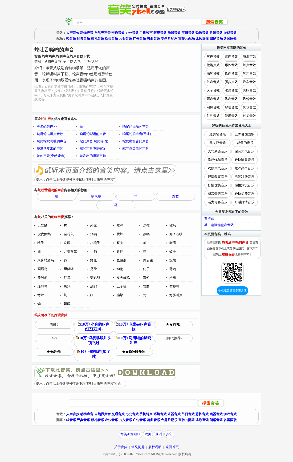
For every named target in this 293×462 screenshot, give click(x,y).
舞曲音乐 (153, 38)
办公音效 (132, 33)
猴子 (40, 243)
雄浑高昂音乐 (244, 168)
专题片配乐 (169, 38)
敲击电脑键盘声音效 (219, 225)
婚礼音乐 (97, 38)
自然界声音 (102, 33)
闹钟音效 (213, 107)
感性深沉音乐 (244, 185)
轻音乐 (71, 38)
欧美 (148, 434)
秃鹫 (93, 269)
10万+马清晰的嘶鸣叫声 (133, 340)
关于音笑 (120, 447)
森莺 (175, 196)
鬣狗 (120, 243)
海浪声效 (249, 56)
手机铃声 (146, 33)
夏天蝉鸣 (123, 277)
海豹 (146, 277)
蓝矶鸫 (95, 277)
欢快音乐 (111, 38)
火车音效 (213, 90)
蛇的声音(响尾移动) (94, 141)
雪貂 (146, 286)
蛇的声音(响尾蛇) (92, 148)
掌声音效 (213, 56)
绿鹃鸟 (42, 286)
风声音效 (231, 99)
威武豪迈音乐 (218, 193)
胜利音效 (213, 116)
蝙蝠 (120, 295)
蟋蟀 (40, 295)
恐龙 (93, 225)
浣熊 (172, 260)
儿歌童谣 (202, 38)
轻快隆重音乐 (244, 160)
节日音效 (188, 33)
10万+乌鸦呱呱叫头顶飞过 (93, 340)
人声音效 (72, 33)
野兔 (93, 260)
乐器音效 (174, 33)
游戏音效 (230, 33)
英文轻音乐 (217, 143)
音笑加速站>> (130, 434)
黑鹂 (93, 286)
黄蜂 (120, 234)
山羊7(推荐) (173, 338)
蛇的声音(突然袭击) (51, 156)
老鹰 (172, 243)
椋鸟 (172, 225)
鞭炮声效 (213, 65)
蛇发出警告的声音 (135, 141)
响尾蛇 (96, 196)
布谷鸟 (174, 286)
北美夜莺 (70, 251)
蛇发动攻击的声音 (50, 148)
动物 (120, 269)
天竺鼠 (42, 225)
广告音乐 (139, 38)
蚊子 (172, 251)
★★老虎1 (54, 352)
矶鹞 (67, 304)
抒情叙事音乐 (218, 177)
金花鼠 (69, 234)
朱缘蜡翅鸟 (45, 260)
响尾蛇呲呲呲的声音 (51, 141)
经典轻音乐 (217, 134)
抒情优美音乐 (218, 185)
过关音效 (249, 116)
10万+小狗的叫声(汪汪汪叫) (94, 326)
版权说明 (155, 447)
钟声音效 (249, 65)
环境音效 (160, 33)
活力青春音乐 (218, 202)
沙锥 (146, 225)
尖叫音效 (249, 90)
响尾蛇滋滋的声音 (135, 126)
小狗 (93, 251)
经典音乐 (83, 38)
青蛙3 (54, 324)
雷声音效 (231, 56)
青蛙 (120, 251)
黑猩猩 (69, 269)
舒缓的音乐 (245, 143)
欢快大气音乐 (218, 168)
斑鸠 (67, 286)
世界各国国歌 (244, 134)
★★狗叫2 (173, 324)
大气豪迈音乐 (218, 151)
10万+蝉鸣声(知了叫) (93, 354)
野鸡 (172, 269)
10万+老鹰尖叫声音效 (133, 326)
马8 (54, 338)
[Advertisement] (157, 78)
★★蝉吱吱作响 (133, 352)
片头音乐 (125, 38)
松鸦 (172, 277)
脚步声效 (231, 82)
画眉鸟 (42, 269)
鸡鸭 (93, 234)
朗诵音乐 (216, 38)
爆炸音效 (231, 65)
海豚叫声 (176, 295)
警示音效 (231, 116)
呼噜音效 (231, 107)
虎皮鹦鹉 (44, 234)
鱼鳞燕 (121, 260)
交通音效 (118, 33)
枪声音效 (231, 73)
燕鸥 (146, 234)
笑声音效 (249, 73)
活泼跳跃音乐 (244, 177)
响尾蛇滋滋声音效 (50, 134)
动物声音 (86, 33)
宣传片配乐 (186, 38)
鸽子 (146, 269)
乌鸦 (67, 243)
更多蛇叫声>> (47, 126)
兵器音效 (216, 33)
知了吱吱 (176, 234)
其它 (169, 434)
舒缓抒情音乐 (244, 202)
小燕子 (95, 243)
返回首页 (172, 447)
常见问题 (138, 447)
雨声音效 (213, 99)
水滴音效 (231, 90)
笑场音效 (249, 107)
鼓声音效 (213, 82)
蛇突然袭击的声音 (135, 148)
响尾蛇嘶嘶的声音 (93, 134)
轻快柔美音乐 (244, 193)
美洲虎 (42, 277)
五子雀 (121, 286)
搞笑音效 (213, 73)
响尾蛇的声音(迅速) (136, 134)
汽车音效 (249, 82)
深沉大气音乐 (244, 151)
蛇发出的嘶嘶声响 (93, 156)
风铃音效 (249, 99)
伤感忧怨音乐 (218, 160)
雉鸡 (120, 225)
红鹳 (67, 277)
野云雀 (148, 260)
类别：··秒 (66, 61)
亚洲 (158, 434)
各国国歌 (230, 38)
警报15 (209, 219)
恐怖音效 (202, 33)
